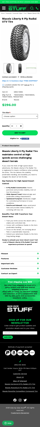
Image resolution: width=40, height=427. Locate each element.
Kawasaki (9, 13)
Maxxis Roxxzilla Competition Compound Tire (20, 391)
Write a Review (26, 77)
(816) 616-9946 (20, 365)
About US (20, 377)
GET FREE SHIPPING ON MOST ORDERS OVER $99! (20, 2)
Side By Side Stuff (18, 408)
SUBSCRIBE (8, 337)
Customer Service (20, 374)
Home (3, 13)
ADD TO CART (20, 133)
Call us (26, 85)
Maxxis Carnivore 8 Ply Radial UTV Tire (20, 384)
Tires (24, 13)
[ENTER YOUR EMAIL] (20, 333)
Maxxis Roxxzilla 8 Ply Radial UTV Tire (20, 388)
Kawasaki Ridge (17, 13)
